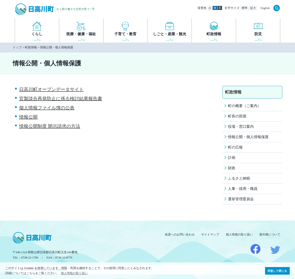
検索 (276, 8)
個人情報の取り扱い (239, 234)
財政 (231, 168)
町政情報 (31, 47)
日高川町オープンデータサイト (51, 89)
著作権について (269, 234)
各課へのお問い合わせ (180, 234)
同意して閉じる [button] (277, 270)
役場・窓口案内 (241, 126)
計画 (231, 158)
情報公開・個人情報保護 (56, 47)
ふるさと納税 (239, 178)
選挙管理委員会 (241, 199)
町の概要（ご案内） (244, 106)
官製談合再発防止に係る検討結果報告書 (60, 98)
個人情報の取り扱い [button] (74, 273)
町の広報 (235, 147)
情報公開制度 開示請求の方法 (49, 126)
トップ (17, 47)
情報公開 (28, 116)
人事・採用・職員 (242, 189)
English (265, 8)
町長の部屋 (237, 116)
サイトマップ (210, 234)
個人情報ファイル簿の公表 (46, 107)
